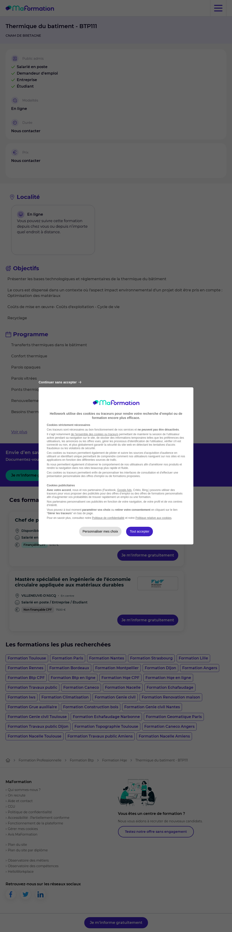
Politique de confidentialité (108, 518)
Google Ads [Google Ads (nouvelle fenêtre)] (124, 490)
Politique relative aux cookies (153, 518)
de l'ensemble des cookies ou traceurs (94, 434)
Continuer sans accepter (60, 382)
